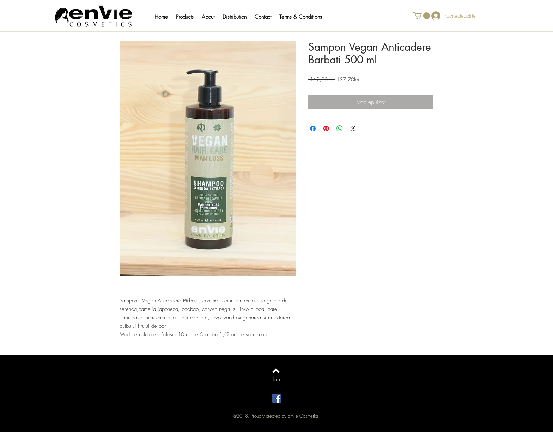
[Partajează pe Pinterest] (326, 128)
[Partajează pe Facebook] (313, 128)
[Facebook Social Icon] (276, 398)
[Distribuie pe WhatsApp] (339, 128)
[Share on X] (353, 128)
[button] (188, 16)
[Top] (276, 379)
